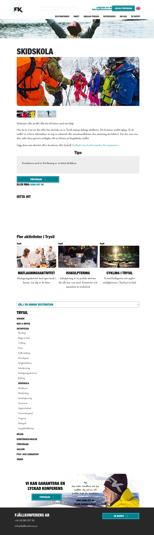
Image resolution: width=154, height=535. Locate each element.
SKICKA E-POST (88, 504)
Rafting (21, 378)
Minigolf (22, 423)
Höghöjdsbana (25, 363)
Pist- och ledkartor (27, 454)
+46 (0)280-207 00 (24, 520)
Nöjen (20, 434)
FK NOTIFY (121, 516)
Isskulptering (24, 368)
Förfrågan (38, 179)
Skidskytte (23, 388)
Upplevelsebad (24, 408)
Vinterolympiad (25, 413)
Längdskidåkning (26, 428)
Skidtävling (23, 393)
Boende (21, 318)
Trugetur (22, 418)
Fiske (20, 348)
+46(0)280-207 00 (104, 7)
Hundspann (23, 358)
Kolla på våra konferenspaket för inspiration (95, 145)
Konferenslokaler (27, 439)
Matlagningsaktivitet (27, 373)
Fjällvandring (24, 353)
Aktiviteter (23, 328)
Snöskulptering (25, 398)
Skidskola (23, 383)
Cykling (21, 343)
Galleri (21, 449)
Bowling (22, 333)
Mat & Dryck (23, 323)
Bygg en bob (24, 338)
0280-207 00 (37, 184)
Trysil (22, 312)
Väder (20, 459)
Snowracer (23, 403)
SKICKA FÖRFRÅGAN (123, 8)
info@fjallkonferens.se (102, 9)
